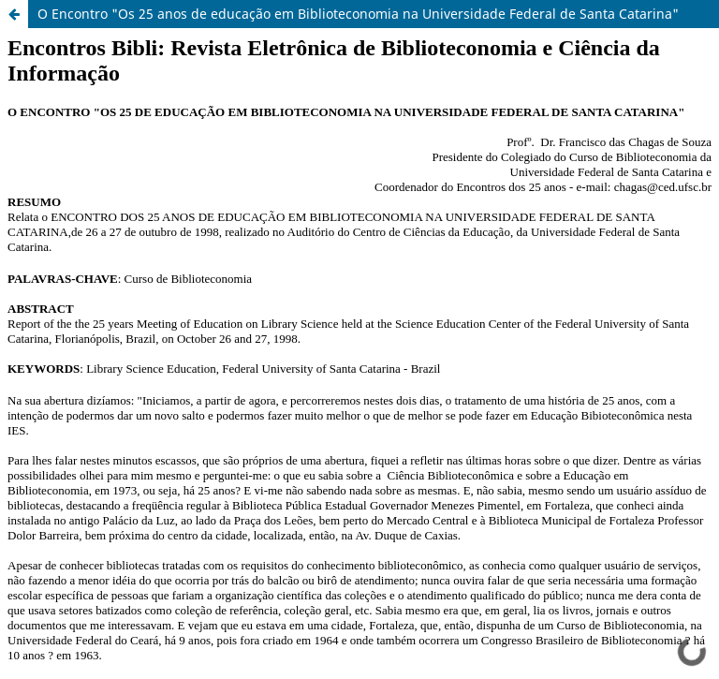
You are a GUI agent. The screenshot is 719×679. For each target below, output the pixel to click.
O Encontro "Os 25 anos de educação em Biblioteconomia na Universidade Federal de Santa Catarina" (358, 13)
